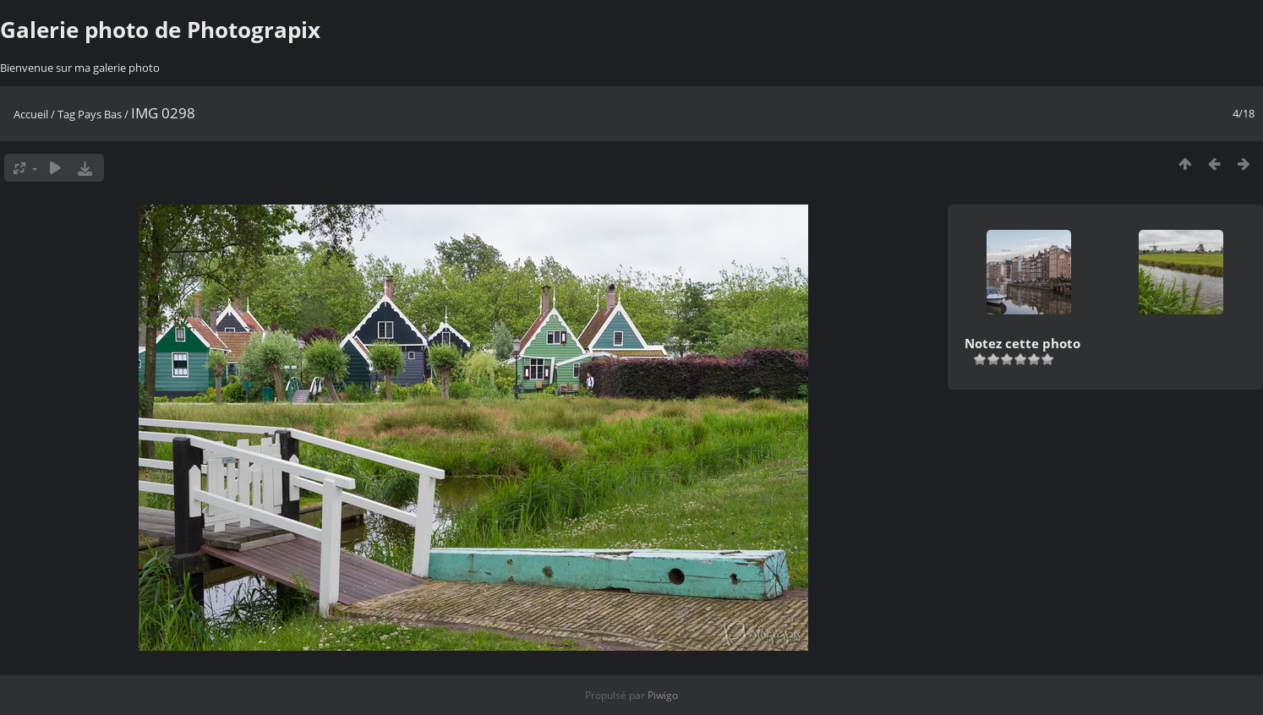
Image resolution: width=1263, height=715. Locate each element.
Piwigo (663, 695)
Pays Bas (100, 114)
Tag (66, 114)
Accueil (31, 114)
